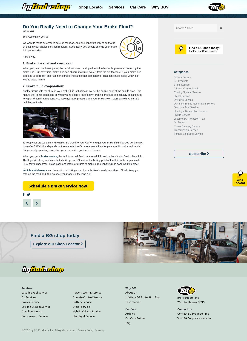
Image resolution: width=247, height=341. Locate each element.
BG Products (181, 81)
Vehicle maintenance (35, 170)
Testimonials (133, 302)
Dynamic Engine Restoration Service (194, 103)
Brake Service (182, 84)
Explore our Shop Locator (58, 244)
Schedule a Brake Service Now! (58, 186)
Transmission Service (186, 130)
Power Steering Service (187, 126)
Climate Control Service (187, 88)
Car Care (138, 7)
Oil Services (28, 297)
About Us (131, 292)
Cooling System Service (187, 92)
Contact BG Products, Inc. (193, 313)
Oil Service (180, 122)
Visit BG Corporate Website (194, 318)
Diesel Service (182, 96)
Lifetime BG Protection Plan (189, 118)
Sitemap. (100, 330)
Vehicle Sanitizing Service (188, 133)
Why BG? (160, 7)
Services (116, 7)
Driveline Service (183, 100)
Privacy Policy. (85, 330)
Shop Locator (91, 7)
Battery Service (182, 77)
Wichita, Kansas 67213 (191, 302)
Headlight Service (84, 316)
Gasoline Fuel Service (186, 107)
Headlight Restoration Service (190, 111)
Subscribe (199, 154)
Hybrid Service (182, 115)
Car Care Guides (135, 318)
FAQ (127, 323)
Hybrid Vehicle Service (87, 311)
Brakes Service (30, 302)
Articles (130, 313)
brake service (49, 156)
